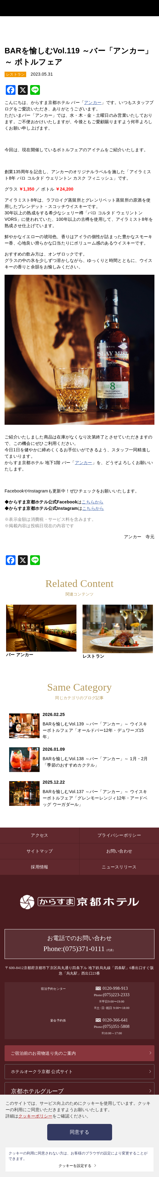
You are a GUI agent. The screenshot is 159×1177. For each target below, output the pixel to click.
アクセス (39, 834)
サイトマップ (39, 850)
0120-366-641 (115, 1019)
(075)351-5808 (116, 1025)
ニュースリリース (119, 866)
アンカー (92, 101)
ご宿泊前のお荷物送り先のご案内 (43, 1052)
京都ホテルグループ (37, 1090)
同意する (79, 1132)
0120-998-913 (115, 987)
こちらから (92, 501)
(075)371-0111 (84, 948)
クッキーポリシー (35, 1116)
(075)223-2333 (116, 994)
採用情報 (39, 866)
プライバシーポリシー (119, 834)
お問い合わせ (119, 850)
